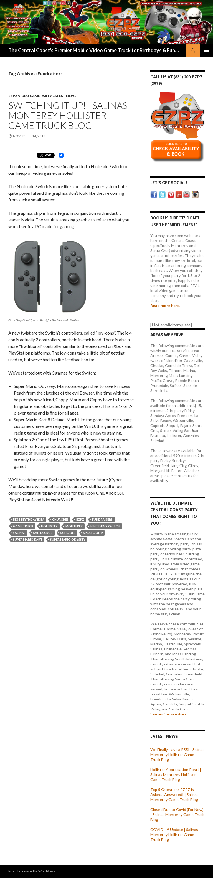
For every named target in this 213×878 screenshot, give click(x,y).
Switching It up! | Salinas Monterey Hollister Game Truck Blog (68, 115)
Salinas (19, 533)
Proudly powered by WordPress (31, 871)
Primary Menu (206, 50)
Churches (60, 519)
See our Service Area (168, 714)
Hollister (49, 526)
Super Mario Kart (27, 539)
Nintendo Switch (105, 526)
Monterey (74, 526)
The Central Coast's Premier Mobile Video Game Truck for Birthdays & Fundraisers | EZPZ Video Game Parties (94, 50)
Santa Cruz (43, 533)
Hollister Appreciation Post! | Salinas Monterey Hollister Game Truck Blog (175, 774)
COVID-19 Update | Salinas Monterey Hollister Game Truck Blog (174, 834)
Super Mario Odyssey (67, 539)
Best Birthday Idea (28, 519)
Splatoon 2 (93, 533)
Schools (67, 533)
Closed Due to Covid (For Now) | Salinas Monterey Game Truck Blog (177, 814)
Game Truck (23, 526)
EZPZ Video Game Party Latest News (42, 96)
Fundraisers (102, 519)
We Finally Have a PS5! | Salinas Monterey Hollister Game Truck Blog (177, 754)
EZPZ (80, 519)
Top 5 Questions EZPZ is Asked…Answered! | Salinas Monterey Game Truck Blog (174, 794)
